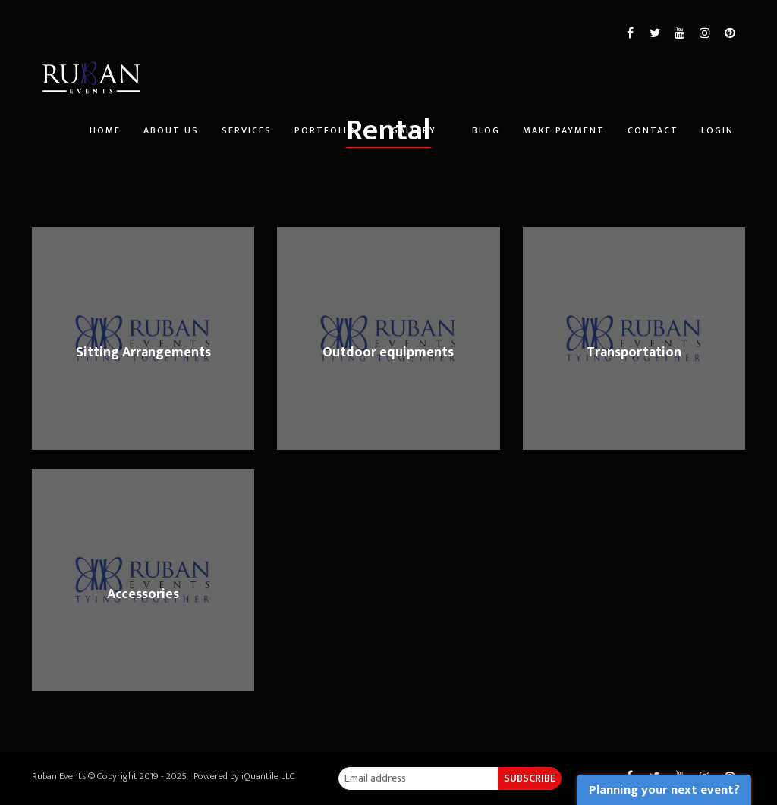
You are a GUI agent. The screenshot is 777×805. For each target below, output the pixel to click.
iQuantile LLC (268, 776)
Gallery (414, 130)
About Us (171, 130)
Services (247, 130)
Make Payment (564, 130)
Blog (486, 130)
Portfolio (325, 130)
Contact (653, 130)
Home (105, 130)
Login (717, 130)
